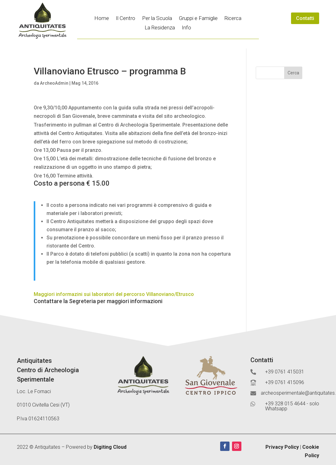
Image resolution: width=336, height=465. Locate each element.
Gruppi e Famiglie (198, 18)
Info (186, 28)
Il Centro (125, 18)
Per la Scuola (157, 18)
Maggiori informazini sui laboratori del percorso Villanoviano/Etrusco (114, 294)
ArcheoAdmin (54, 83)
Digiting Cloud (110, 447)
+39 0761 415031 (284, 372)
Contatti (305, 18)
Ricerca (233, 18)
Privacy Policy (282, 447)
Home (101, 18)
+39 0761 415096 (284, 382)
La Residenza (160, 28)
